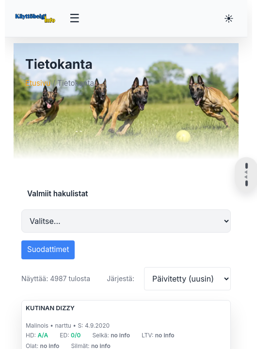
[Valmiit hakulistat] (126, 221)
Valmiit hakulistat (57, 193)
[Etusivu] (36, 18)
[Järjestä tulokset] (187, 278)
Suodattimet (48, 249)
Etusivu (37, 83)
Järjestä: (120, 278)
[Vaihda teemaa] (229, 19)
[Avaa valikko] (74, 18)
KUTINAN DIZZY (50, 308)
